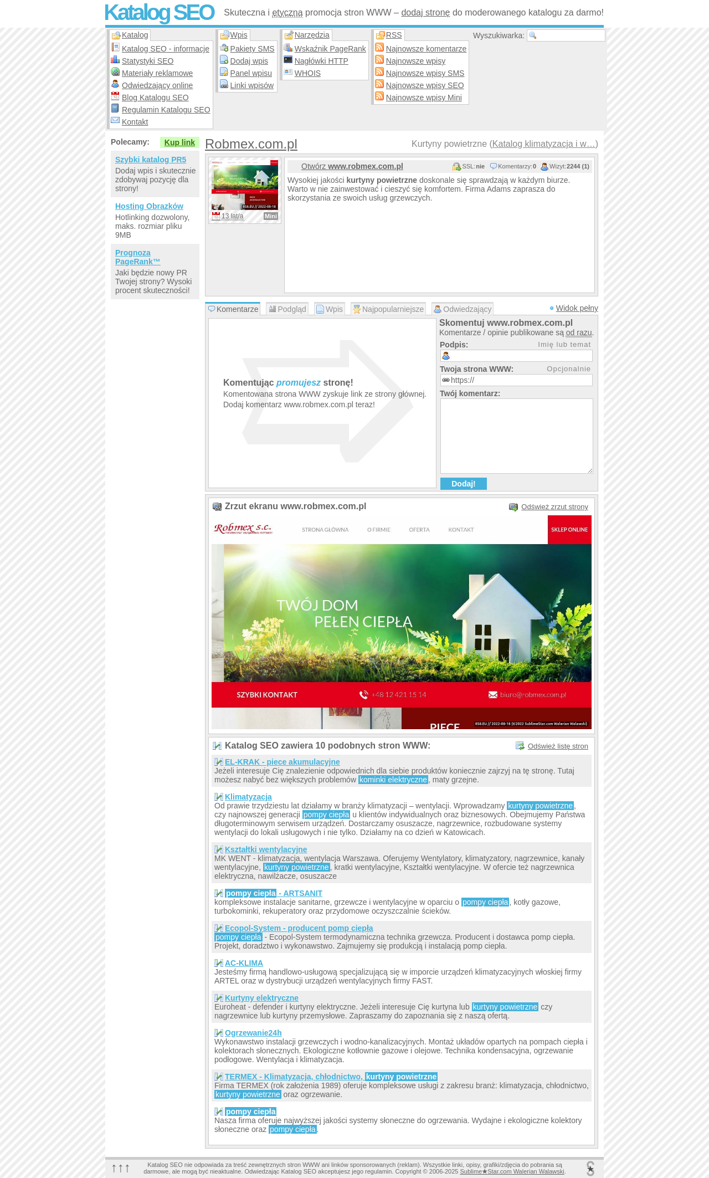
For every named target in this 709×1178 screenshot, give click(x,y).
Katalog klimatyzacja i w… (543, 143)
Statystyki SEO (147, 61)
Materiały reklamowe (157, 73)
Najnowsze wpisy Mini (424, 97)
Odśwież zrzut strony (554, 507)
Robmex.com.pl (251, 143)
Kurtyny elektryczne (262, 997)
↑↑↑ (121, 1167)
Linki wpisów (252, 85)
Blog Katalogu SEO (155, 97)
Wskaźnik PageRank (330, 48)
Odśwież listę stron (558, 746)
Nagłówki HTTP (321, 61)
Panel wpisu (251, 73)
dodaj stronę (425, 12)
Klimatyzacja (248, 796)
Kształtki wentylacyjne (266, 849)
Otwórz (352, 166)
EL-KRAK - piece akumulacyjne (282, 761)
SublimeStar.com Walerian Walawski (512, 1171)
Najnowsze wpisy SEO (425, 85)
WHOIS (308, 73)
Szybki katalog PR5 (150, 159)
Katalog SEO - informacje (165, 48)
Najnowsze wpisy (415, 61)
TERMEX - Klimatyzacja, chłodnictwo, (331, 1076)
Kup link (180, 142)
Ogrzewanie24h (253, 1032)
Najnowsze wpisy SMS (425, 73)
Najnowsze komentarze (426, 48)
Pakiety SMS (252, 48)
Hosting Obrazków (149, 206)
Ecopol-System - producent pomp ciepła (299, 928)
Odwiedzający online (157, 85)
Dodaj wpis (249, 61)
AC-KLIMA (244, 963)
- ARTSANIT (273, 893)
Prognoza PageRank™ (138, 257)
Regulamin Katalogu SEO (166, 109)
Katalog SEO (158, 12)
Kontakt (135, 121)
